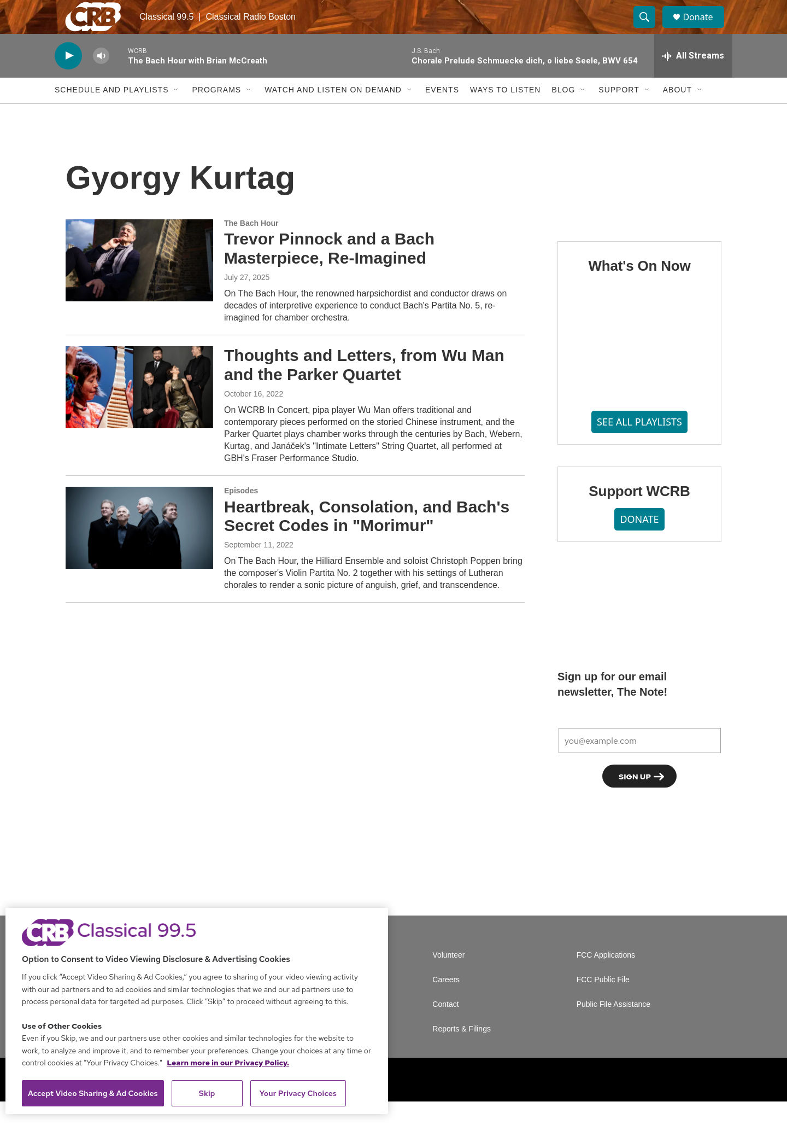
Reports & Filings (461, 1052)
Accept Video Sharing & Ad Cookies (93, 1093)
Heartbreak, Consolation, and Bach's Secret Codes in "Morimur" (366, 539)
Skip (207, 1093)
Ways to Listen (505, 113)
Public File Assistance (613, 1028)
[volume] (101, 79)
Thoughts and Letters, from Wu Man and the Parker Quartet (364, 388)
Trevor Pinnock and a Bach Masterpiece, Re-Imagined (329, 272)
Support (618, 113)
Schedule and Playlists (111, 113)
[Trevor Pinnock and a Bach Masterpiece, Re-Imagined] (139, 284)
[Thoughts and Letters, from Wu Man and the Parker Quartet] (139, 411)
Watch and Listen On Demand (333, 113)
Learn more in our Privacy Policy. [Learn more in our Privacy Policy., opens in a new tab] (228, 1063)
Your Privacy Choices (298, 1093)
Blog (563, 113)
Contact (445, 1028)
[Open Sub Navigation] (176, 113)
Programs (216, 113)
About (677, 113)
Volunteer (448, 979)
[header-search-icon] (649, 29)
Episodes (241, 514)
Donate (704, 28)
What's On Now (639, 289)
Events (442, 113)
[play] (68, 79)
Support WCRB (639, 514)
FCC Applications (606, 979)
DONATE (639, 542)
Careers (446, 1003)
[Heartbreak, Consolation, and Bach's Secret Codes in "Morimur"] (139, 551)
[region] (196, 1011)
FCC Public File (603, 1003)
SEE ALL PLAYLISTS (639, 445)
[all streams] (693, 79)
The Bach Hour (251, 246)
